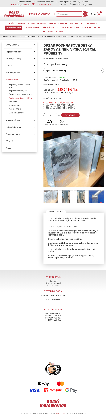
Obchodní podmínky (45, 2)
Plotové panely (89, 23)
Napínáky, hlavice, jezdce (19, 91)
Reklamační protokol (26, 2)
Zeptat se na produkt (61, 124)
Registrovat (87, 5)
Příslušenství (13, 28)
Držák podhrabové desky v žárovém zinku (57, 36)
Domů (4, 36)
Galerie (85, 2)
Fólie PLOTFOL (15, 109)
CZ (61, 4)
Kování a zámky (31, 28)
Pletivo (74, 23)
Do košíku (70, 115)
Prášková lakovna (40, 14)
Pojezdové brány (37, 23)
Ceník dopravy (49, 124)
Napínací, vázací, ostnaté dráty (19, 86)
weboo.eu (60, 413)
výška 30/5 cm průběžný (56, 70)
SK (64, 4)
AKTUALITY (48, 32)
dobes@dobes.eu (22, 4)
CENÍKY (59, 32)
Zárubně (86, 28)
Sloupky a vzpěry (58, 23)
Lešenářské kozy (51, 28)
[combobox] (68, 14)
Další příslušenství (16, 113)
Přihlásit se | (76, 5)
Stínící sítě (13, 102)
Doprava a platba (63, 2)
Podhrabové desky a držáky (30, 36)
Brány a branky (17, 23)
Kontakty (76, 2)
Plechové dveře (70, 28)
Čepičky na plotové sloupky (20, 94)
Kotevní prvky (14, 105)
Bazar (97, 28)
